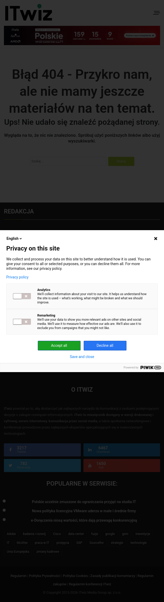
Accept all (59, 345)
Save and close (82, 357)
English (15, 238)
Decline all (105, 345)
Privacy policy (17, 277)
